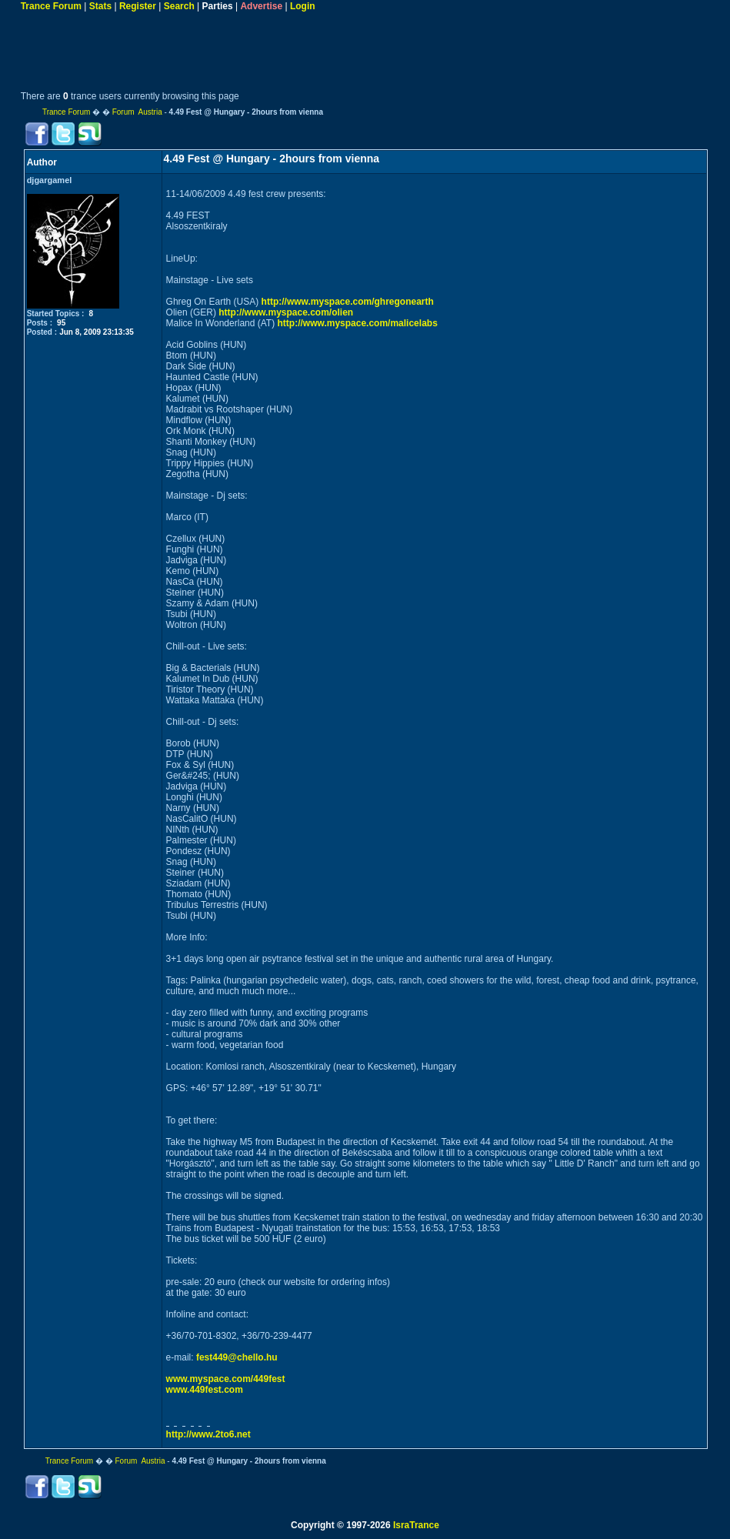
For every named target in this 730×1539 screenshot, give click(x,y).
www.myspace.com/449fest (225, 1379)
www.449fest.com (204, 1389)
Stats (100, 6)
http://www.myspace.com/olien (285, 312)
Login (302, 6)
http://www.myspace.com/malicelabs (358, 323)
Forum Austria (137, 112)
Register (137, 6)
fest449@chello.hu (237, 1357)
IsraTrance (416, 1525)
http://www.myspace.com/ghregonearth (348, 301)
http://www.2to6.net (208, 1434)
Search (179, 6)
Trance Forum (51, 6)
